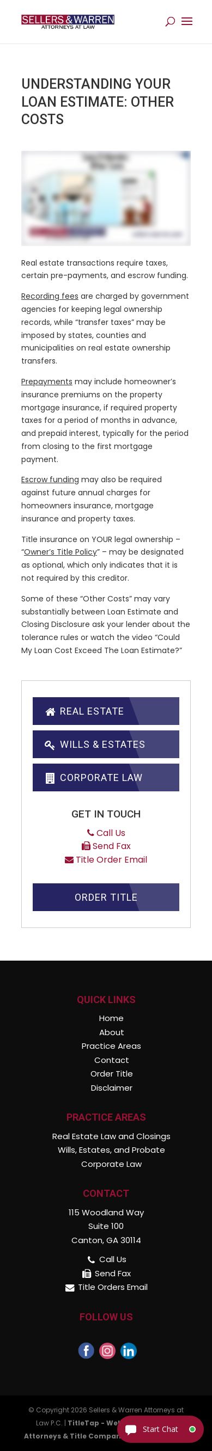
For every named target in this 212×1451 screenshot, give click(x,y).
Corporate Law (93, 777)
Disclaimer (111, 1087)
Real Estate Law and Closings (111, 1136)
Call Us (106, 833)
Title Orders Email (113, 1287)
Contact (111, 1060)
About (111, 1032)
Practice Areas (111, 1046)
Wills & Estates (95, 744)
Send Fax (106, 846)
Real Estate (84, 711)
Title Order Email (106, 859)
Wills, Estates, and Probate (111, 1149)
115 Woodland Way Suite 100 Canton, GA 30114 (106, 1226)
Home (111, 1018)
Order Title (106, 897)
